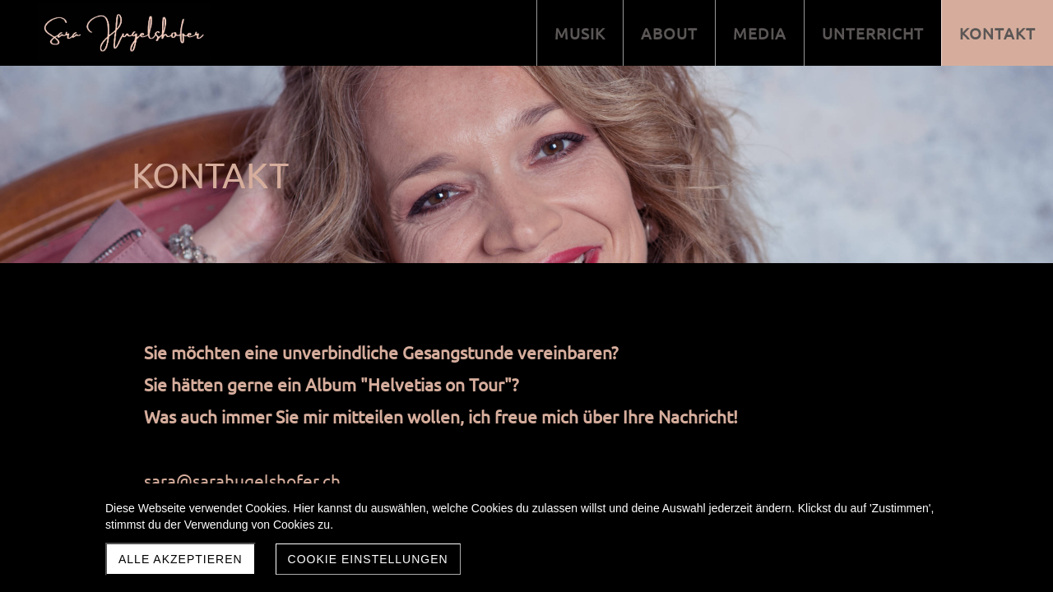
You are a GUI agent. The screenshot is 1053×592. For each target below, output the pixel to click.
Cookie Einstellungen (368, 559)
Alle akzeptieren (180, 559)
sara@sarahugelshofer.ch (242, 480)
